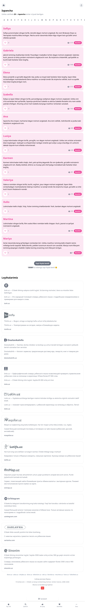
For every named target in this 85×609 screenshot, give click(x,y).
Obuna (34, 585)
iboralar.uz (50, 575)
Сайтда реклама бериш (42, 579)
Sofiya (7, 28)
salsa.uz (15, 575)
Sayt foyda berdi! (42, 263)
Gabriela (8, 50)
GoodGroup (43, 585)
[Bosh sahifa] (4, 5)
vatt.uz (44, 575)
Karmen (8, 158)
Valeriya (8, 180)
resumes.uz (59, 575)
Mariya (7, 238)
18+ (42, 588)
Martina (8, 219)
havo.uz (66, 575)
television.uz (37, 575)
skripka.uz (22, 575)
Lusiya (7, 136)
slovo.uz (29, 575)
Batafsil (78, 43)
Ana (5, 116)
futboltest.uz (74, 575)
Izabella (8, 94)
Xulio (6, 202)
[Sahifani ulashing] (81, 5)
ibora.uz (9, 575)
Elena (6, 72)
